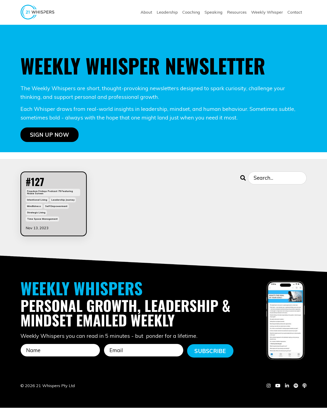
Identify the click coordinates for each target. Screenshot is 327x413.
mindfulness (34, 211)
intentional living (37, 205)
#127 (39, 184)
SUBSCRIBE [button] (210, 356)
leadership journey (62, 205)
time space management (42, 224)
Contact (294, 12)
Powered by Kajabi (293, 401)
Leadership (167, 12)
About (146, 12)
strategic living (36, 217)
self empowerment (56, 211)
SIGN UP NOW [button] (49, 135)
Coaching (191, 12)
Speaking (214, 12)
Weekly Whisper (267, 12)
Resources (237, 12)
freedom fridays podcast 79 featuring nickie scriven (50, 197)
